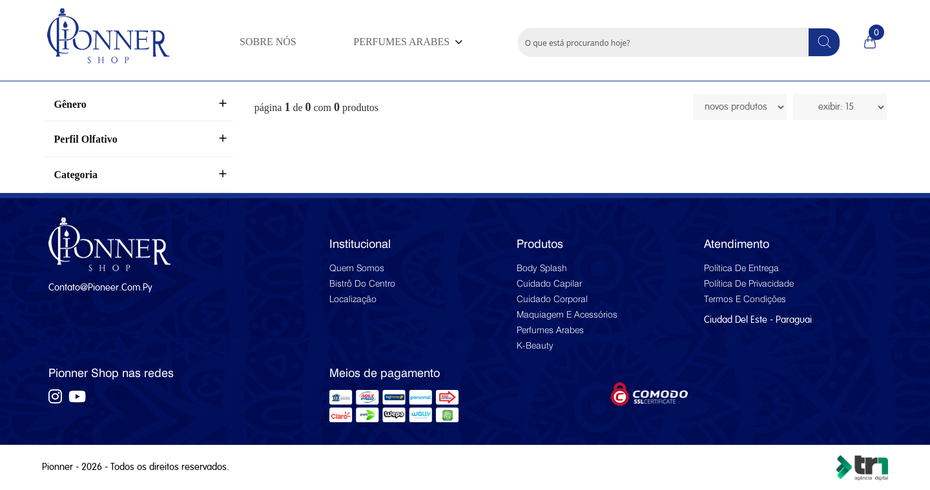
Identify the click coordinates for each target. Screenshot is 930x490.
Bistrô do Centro (362, 283)
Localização (353, 299)
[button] (406, 42)
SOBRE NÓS (268, 41)
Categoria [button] (76, 174)
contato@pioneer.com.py (100, 287)
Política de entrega (741, 268)
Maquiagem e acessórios (567, 314)
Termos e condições (745, 299)
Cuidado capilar (549, 283)
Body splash (542, 268)
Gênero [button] (70, 104)
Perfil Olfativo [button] (86, 139)
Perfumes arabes (550, 330)
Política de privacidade (749, 283)
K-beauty (535, 345)
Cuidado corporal (552, 299)
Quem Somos (356, 268)
